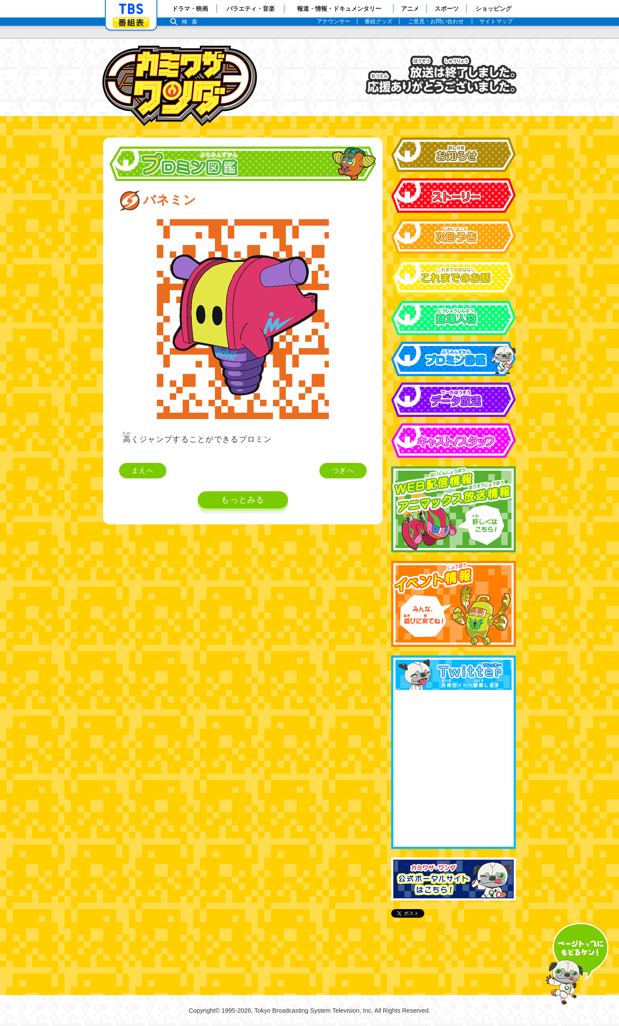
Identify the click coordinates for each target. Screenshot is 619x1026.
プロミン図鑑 (453, 359)
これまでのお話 (453, 277)
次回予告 (453, 236)
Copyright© (204, 1010)
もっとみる (242, 499)
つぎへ (343, 470)
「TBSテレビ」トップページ (131, 9)
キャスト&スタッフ (453, 440)
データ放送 (453, 400)
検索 (192, 21)
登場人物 (453, 318)
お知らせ (453, 155)
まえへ (143, 470)
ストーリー (453, 195)
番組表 (131, 22)
